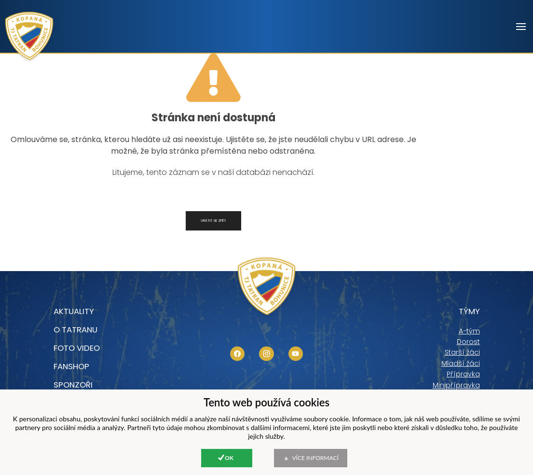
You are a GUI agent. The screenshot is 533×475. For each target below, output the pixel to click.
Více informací (315, 457)
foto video (77, 348)
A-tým (469, 331)
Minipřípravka (456, 385)
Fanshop (71, 366)
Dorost (468, 341)
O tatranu (75, 329)
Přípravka (463, 374)
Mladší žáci (460, 363)
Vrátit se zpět (213, 220)
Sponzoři (73, 384)
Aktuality (74, 311)
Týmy (469, 311)
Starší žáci (462, 352)
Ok (229, 457)
